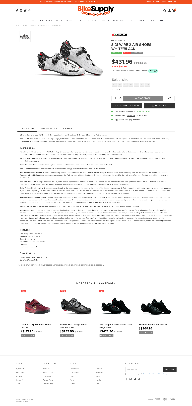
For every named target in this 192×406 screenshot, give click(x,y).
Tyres (80, 20)
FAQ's (18, 384)
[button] (153, 71)
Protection (118, 20)
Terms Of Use (48, 373)
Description (27, 129)
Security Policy (48, 384)
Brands (142, 20)
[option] (70, 57)
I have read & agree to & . (146, 374)
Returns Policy (48, 380)
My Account (20, 369)
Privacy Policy (48, 376)
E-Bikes (32, 20)
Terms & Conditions (149, 374)
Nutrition (99, 380)
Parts (59, 20)
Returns (172, 2)
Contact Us (161, 2)
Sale (161, 20)
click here (131, 115)
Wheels (69, 20)
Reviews (67, 129)
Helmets (105, 20)
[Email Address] (144, 369)
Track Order (20, 373)
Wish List (19, 376)
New (152, 20)
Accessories (46, 20)
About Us (150, 2)
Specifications (48, 129)
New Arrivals (74, 369)
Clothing (92, 20)
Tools (132, 20)
